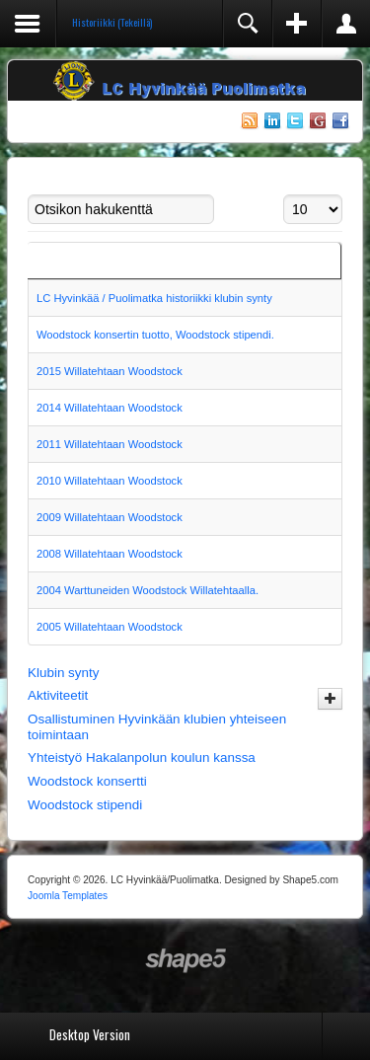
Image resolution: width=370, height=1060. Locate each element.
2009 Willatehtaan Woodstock (110, 517)
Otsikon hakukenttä (28, 194)
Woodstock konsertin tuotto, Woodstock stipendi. (155, 335)
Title (46, 260)
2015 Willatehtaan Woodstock (110, 371)
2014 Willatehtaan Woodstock (110, 408)
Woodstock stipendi (85, 804)
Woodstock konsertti (87, 781)
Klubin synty (63, 672)
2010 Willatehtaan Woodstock (110, 481)
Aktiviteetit (58, 695)
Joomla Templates (68, 895)
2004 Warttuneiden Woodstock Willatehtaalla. (148, 590)
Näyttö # (283, 194)
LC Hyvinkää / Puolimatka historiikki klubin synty (154, 298)
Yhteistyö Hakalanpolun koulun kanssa (142, 757)
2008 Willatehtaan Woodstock (110, 554)
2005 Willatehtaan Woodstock (110, 627)
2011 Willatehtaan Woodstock (110, 444)
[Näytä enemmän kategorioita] (330, 699)
